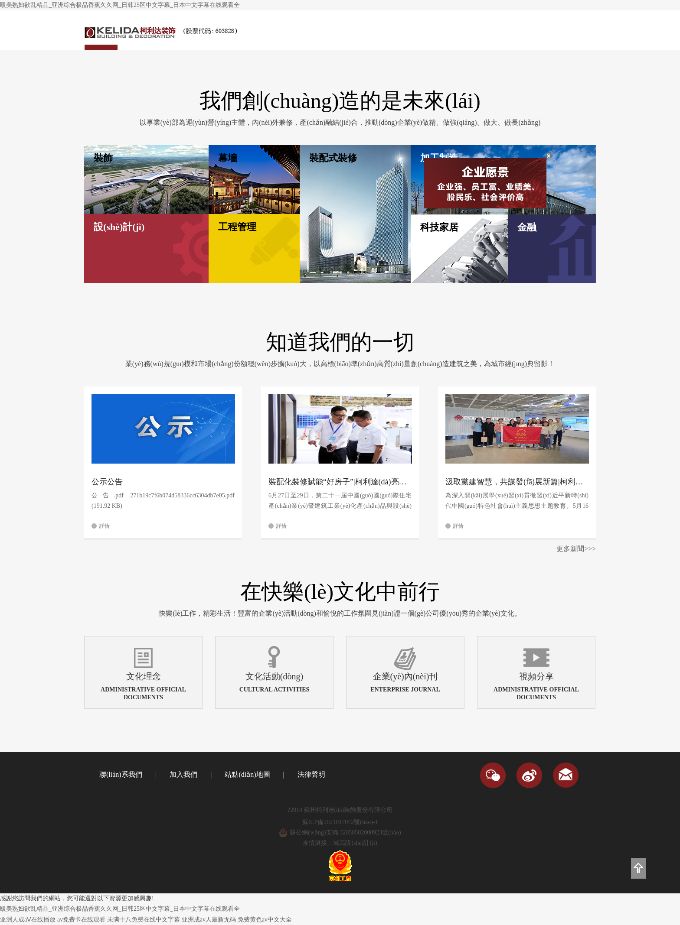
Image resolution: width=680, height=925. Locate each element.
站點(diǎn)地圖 (247, 774)
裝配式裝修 (333, 158)
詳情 (104, 526)
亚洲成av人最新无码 (209, 919)
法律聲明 (311, 774)
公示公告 (107, 481)
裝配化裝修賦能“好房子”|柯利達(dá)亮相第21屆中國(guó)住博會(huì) (340, 481)
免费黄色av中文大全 (265, 919)
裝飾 (103, 158)
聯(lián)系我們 (120, 774)
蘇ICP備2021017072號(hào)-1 (340, 822)
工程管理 (237, 226)
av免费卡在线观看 (81, 919)
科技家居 (439, 227)
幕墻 (227, 158)
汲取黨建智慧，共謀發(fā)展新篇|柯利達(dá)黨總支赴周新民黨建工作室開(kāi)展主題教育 (516, 481)
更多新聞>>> (576, 548)
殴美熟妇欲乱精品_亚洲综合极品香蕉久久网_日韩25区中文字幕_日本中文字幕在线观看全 (120, 5)
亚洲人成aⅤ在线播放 (28, 919)
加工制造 (439, 158)
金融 (526, 227)
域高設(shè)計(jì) (355, 843)
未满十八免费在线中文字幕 (143, 919)
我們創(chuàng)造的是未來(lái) (340, 101)
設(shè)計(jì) (119, 226)
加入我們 (183, 774)
